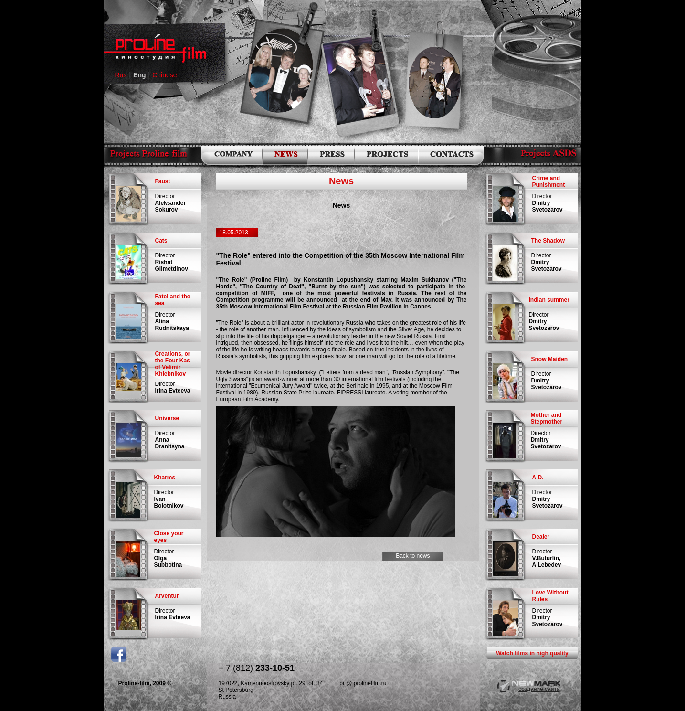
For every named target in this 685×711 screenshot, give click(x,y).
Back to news (409, 555)
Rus (121, 75)
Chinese (164, 75)
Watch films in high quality (532, 653)
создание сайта (538, 689)
